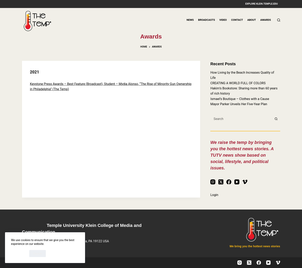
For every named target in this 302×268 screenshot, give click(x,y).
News (190, 19)
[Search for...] (241, 119)
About (251, 19)
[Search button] (276, 119)
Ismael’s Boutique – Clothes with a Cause (239, 99)
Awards (265, 19)
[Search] (278, 20)
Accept (19, 253)
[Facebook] (228, 181)
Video (223, 19)
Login (214, 195)
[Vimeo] (244, 181)
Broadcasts (206, 19)
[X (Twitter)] (220, 181)
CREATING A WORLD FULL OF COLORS (238, 83)
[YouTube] (236, 181)
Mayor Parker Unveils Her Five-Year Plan (238, 104)
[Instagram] (212, 181)
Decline (37, 253)
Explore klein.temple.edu (261, 3)
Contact (237, 19)
